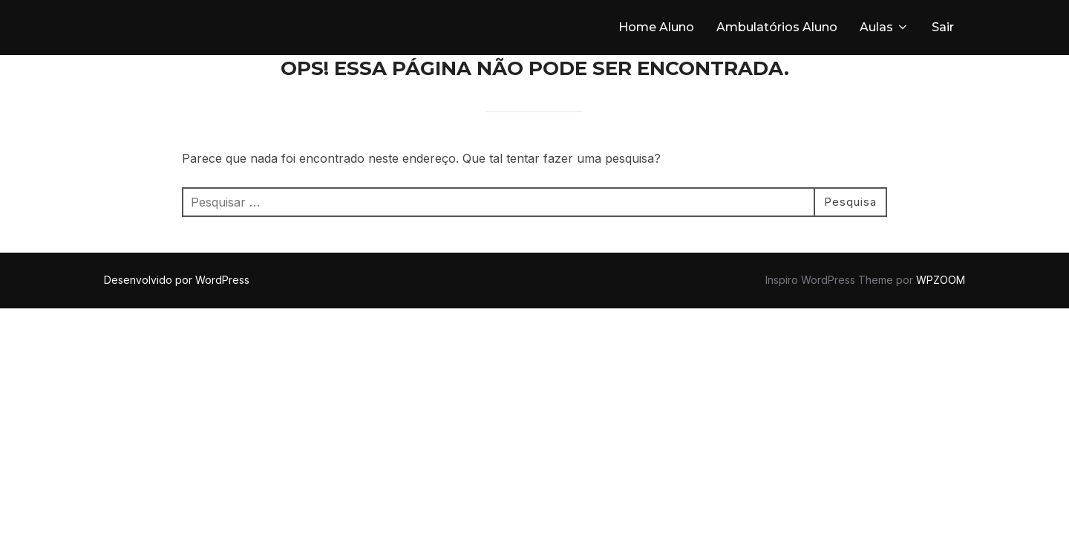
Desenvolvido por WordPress (176, 279)
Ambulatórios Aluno (776, 27)
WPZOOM (940, 279)
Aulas (884, 27)
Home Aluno (656, 27)
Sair (943, 27)
